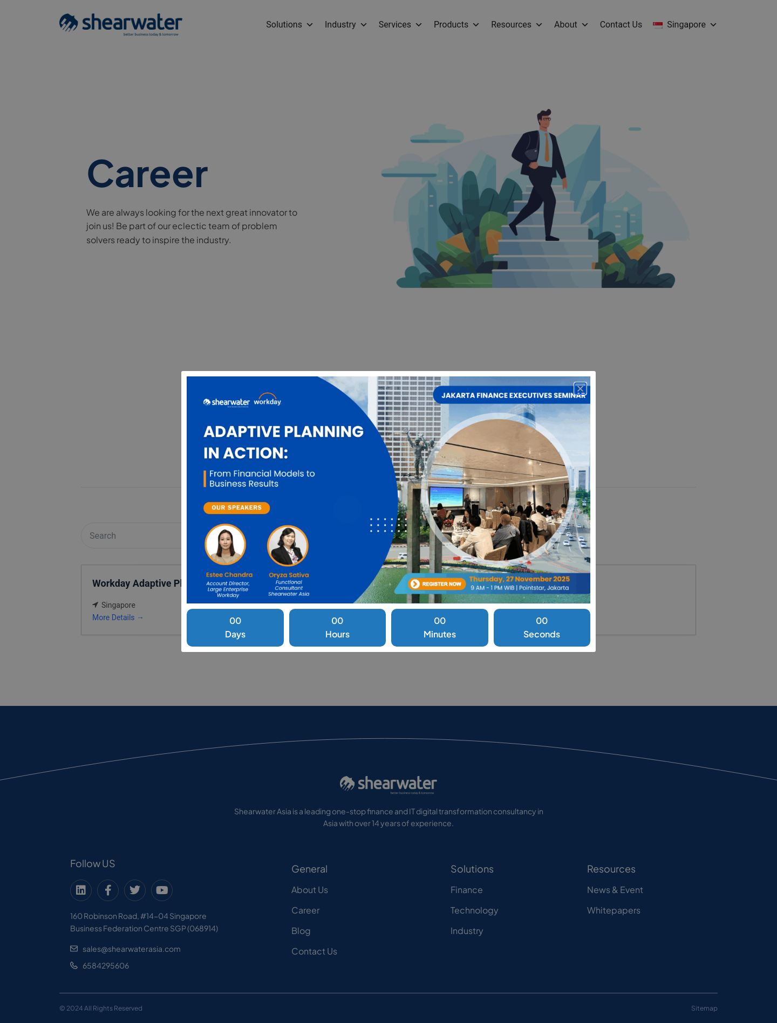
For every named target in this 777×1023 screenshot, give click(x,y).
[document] (388, 511)
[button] (580, 389)
